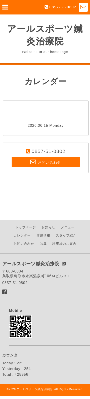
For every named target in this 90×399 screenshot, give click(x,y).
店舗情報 (43, 235)
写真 (43, 243)
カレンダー (22, 235)
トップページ (25, 227)
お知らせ (48, 227)
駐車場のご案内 (64, 243)
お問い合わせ (24, 243)
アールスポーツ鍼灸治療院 (34, 389)
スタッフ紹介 (66, 235)
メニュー (68, 227)
